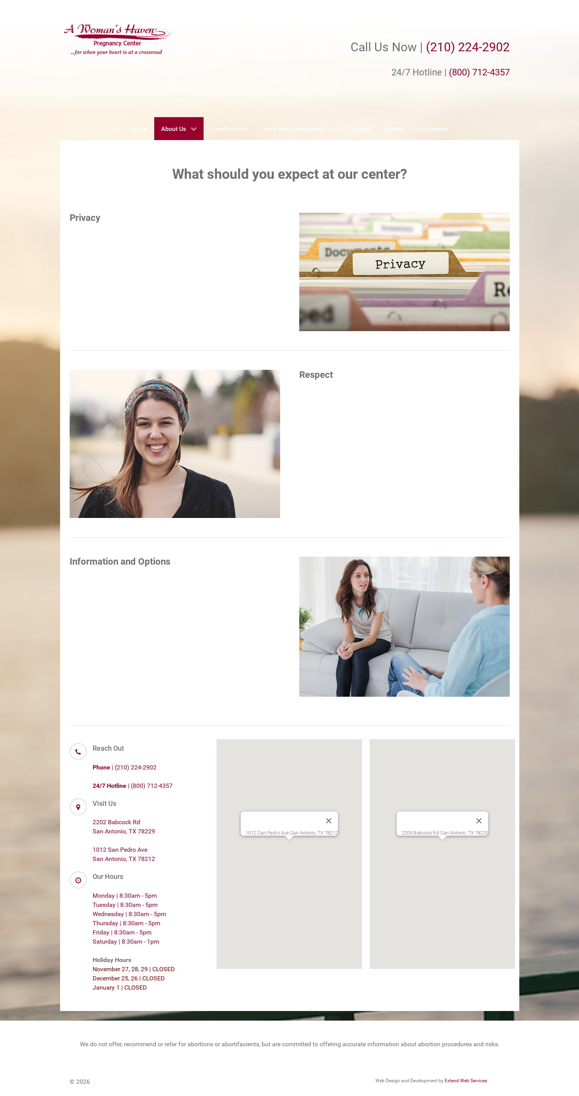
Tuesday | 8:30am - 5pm (125, 904)
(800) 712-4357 (479, 72)
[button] (289, 847)
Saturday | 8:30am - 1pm (126, 941)
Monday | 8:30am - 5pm (125, 895)
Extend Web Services (466, 1080)
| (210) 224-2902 (125, 767)
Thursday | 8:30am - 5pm (126, 923)
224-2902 (484, 47)
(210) (442, 47)
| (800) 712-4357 (133, 785)
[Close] (329, 821)
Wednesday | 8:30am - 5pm (129, 914)
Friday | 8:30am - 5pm (122, 932)
